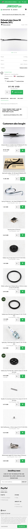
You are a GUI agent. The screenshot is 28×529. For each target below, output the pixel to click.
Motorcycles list (5, 24)
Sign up (24, 481)
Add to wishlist (10, 81)
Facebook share (20, 81)
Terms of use (19, 506)
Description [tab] (4, 98)
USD (19, 1)
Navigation (5, 9)
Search (14, 10)
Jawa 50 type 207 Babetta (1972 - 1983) (15, 14)
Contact (18, 504)
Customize (4, 526)
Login (24, 2)
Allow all (22, 526)
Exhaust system (23, 67)
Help (17, 497)
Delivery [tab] (20, 98)
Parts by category (6, 497)
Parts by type (5, 500)
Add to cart (18, 92)
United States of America (10, 1)
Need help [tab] (13, 98)
